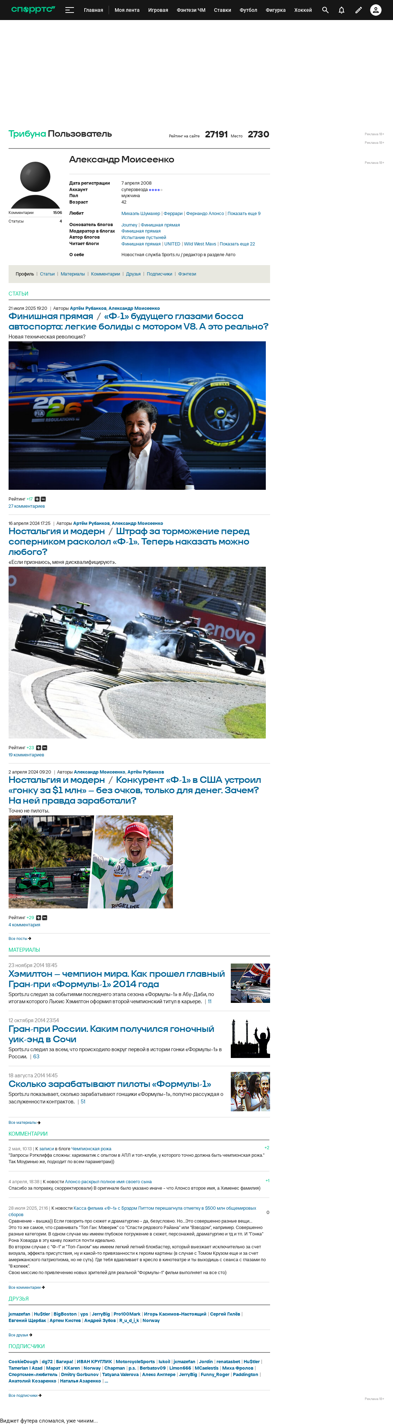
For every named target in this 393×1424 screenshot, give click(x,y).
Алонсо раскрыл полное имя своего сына (108, 1182)
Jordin (206, 1362)
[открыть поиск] (325, 10)
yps (84, 1314)
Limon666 (180, 1368)
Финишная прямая (160, 225)
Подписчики (159, 274)
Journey (129, 225)
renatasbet (228, 1362)
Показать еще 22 (237, 244)
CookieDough (23, 1362)
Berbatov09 (153, 1368)
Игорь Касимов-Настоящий (175, 1314)
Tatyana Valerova (120, 1374)
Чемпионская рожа (91, 1149)
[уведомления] (341, 10)
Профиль (25, 274)
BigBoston (65, 1314)
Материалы (73, 274)
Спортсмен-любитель (33, 1374)
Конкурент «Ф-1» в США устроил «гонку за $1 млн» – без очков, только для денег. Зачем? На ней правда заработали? (135, 790)
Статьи (47, 274)
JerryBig (101, 1314)
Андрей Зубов (100, 1320)
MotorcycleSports (135, 1362)
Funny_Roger (215, 1374)
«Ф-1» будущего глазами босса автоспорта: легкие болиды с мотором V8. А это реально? (139, 321)
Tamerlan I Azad (26, 1368)
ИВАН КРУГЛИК (94, 1362)
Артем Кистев (65, 1320)
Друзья (133, 274)
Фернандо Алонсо (205, 213)
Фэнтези (187, 274)
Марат (53, 1368)
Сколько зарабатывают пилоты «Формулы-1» (110, 1084)
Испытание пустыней (143, 237)
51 (83, 1101)
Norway (151, 1320)
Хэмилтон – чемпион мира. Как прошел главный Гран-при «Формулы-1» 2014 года (117, 979)
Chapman (114, 1368)
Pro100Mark (127, 1314)
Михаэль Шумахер (140, 213)
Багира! (64, 1362)
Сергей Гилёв (225, 1314)
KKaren (72, 1368)
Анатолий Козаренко (32, 1381)
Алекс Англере (158, 1374)
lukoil (164, 1362)
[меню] (69, 10)
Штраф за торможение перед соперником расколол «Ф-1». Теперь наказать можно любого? (129, 542)
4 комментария (24, 925)
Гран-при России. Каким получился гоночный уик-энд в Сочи (111, 1034)
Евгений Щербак (27, 1320)
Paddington (245, 1374)
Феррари (173, 213)
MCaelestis (207, 1368)
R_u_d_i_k (129, 1320)
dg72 (47, 1362)
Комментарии (105, 274)
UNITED (172, 244)
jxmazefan (19, 1314)
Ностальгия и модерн (58, 531)
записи (46, 1149)
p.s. (132, 1368)
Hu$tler (42, 1314)
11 (210, 1001)
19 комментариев (26, 755)
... (106, 1381)
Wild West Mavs (200, 244)
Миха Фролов (237, 1368)
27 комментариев (27, 506)
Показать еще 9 (244, 213)
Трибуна (27, 134)
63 (36, 1056)
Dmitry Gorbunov (80, 1374)
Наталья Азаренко (80, 1381)
